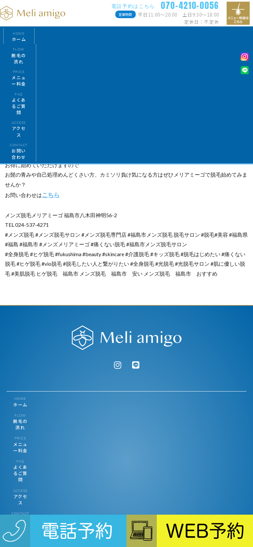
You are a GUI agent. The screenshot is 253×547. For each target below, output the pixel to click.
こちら (51, 194)
